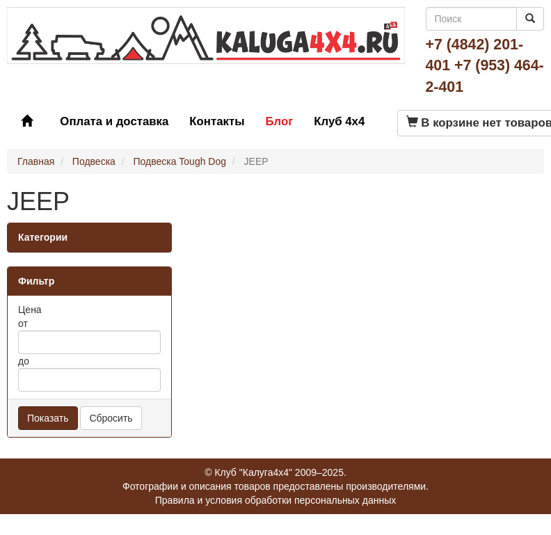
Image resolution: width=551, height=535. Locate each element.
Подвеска (93, 161)
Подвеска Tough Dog (179, 161)
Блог (279, 121)
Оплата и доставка (114, 121)
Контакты (216, 121)
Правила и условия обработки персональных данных (276, 500)
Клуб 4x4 (339, 121)
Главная (35, 161)
